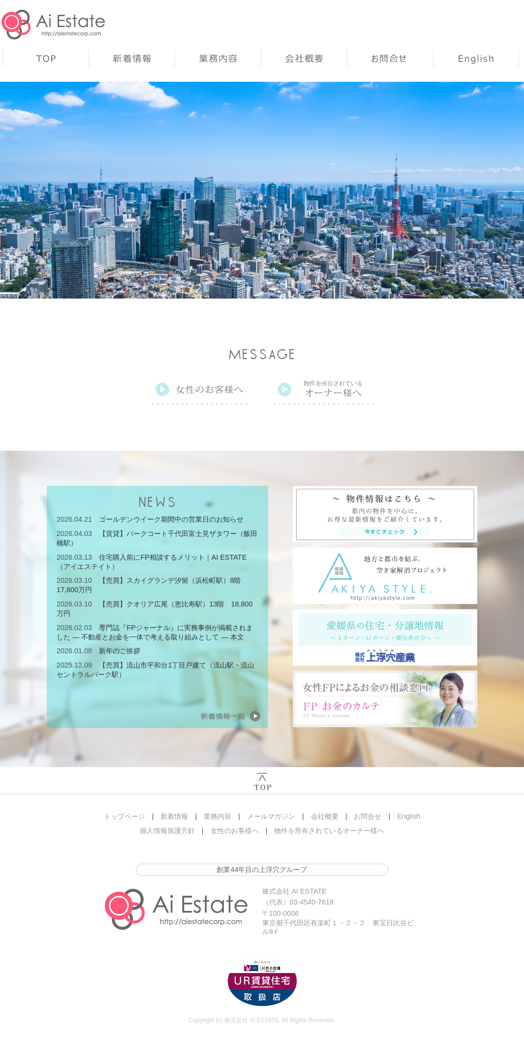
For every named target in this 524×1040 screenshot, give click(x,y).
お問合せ (390, 58)
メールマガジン (271, 816)
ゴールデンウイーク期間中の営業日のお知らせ (171, 519)
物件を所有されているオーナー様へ (329, 831)
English (476, 58)
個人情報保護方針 (167, 831)
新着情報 (132, 58)
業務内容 (218, 58)
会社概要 (304, 58)
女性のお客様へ (235, 831)
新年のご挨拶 (119, 651)
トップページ (45, 58)
